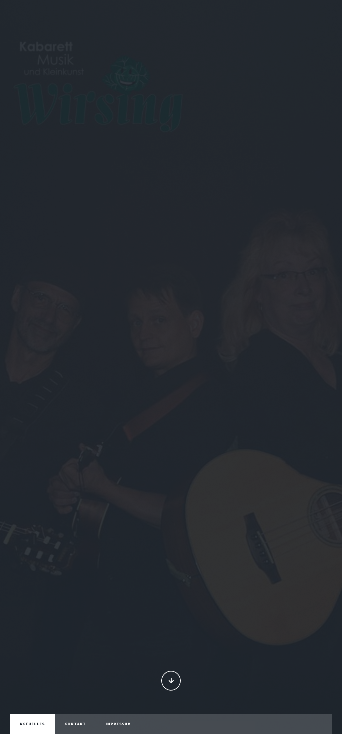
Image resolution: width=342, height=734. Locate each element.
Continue (171, 681)
